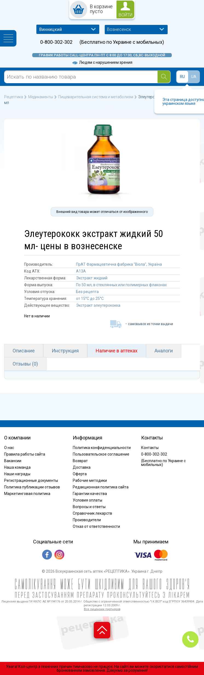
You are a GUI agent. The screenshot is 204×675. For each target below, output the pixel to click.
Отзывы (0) (25, 364)
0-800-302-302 (56, 42)
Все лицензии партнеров (102, 609)
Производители (87, 520)
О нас (9, 447)
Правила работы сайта (24, 454)
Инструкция (65, 351)
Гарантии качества (90, 493)
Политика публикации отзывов (32, 487)
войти (125, 15)
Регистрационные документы (31, 480)
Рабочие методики (90, 480)
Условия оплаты (87, 500)
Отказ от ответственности (96, 526)
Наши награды (17, 474)
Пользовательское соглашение (101, 454)
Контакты (150, 447)
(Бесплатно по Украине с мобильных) (122, 42)
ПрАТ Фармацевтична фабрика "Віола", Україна (119, 264)
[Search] (164, 77)
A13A (81, 271)
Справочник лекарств (92, 513)
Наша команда (17, 467)
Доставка (82, 467)
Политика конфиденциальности (102, 447)
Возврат (80, 461)
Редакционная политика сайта (101, 487)
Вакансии (12, 461)
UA (193, 76)
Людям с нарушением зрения (102, 62)
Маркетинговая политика (27, 493)
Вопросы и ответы (89, 507)
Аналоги (164, 351)
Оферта (80, 474)
